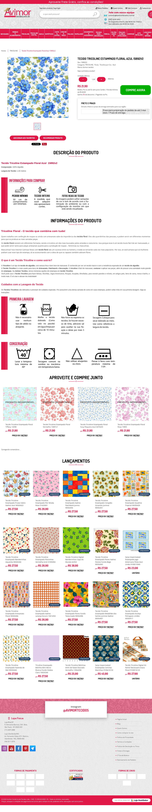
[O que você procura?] (95, 14)
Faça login (56, 8)
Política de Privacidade (125, 737)
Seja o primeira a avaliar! (86, 71)
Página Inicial (122, 719)
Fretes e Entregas (123, 751)
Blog (118, 724)
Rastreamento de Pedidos (126, 760)
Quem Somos (122, 728)
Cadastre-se (146, 8)
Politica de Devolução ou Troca (128, 746)
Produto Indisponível (20, 404)
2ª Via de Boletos (123, 755)
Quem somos (118, 8)
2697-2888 (10, 730)
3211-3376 (10, 741)
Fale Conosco (132, 8)
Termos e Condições (124, 742)
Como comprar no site (125, 733)
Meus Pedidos (103, 8)
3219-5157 (114, 19)
